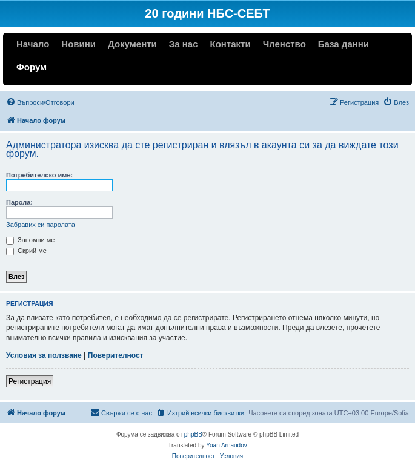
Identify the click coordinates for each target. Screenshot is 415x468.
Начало (32, 44)
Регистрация (29, 381)
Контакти (230, 44)
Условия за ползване (44, 355)
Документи (132, 44)
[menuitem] (40, 102)
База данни (343, 44)
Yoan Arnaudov (226, 445)
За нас (183, 44)
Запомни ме (30, 239)
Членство (284, 44)
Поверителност (116, 355)
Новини (78, 44)
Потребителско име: (39, 175)
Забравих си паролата (40, 224)
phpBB (193, 434)
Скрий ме (26, 250)
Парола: (19, 202)
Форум (31, 67)
